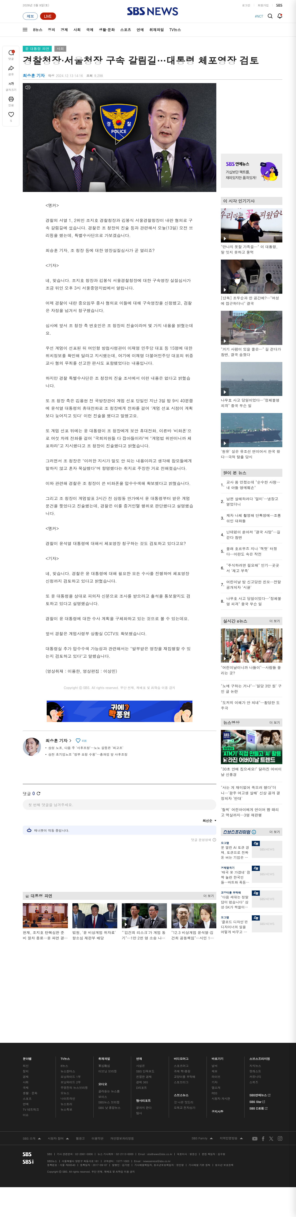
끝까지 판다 (144, 1041)
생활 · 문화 (30, 1026)
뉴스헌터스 (68, 1005)
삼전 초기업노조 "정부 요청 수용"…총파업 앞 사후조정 (88, 754)
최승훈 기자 (58, 740)
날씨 (214, 999)
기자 (214, 1015)
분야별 (27, 991)
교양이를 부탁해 (231, 892)
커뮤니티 (255, 1010)
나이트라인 (68, 1032)
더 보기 (207, 895)
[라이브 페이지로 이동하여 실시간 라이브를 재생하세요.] (48, 16)
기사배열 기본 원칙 (199, 1098)
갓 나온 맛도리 (184, 1035)
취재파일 (156, 29)
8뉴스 (37, 29)
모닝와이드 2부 (71, 1015)
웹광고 (80, 1072)
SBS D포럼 (258, 1041)
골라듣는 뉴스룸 (109, 1025)
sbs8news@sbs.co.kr (159, 1087)
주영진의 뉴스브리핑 (74, 1021)
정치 (51, 29)
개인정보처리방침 (122, 1072)
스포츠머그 (181, 999)
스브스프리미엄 (259, 991)
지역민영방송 (231, 1071)
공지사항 (217, 1045)
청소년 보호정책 (224, 1098)
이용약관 (97, 1072)
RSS (214, 1026)
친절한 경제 (144, 1010)
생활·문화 (107, 29)
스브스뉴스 (181, 1027)
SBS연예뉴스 (259, 1028)
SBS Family (202, 1071)
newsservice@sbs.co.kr (156, 1094)
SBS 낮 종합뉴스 (109, 1041)
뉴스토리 (66, 1037)
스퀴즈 (253, 1015)
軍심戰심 (104, 999)
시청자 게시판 (221, 1032)
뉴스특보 (66, 1043)
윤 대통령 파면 (37, 48)
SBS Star (257, 1034)
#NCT (259, 16)
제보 (214, 1005)
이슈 (26, 1048)
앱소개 (216, 1021)
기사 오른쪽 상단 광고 (250, 112)
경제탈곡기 (228, 868)
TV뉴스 (175, 29)
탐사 (139, 1046)
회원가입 (263, 5)
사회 (77, 29)
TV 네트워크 (31, 1043)
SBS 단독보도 (145, 1005)
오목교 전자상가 (184, 1041)
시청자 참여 (58, 1072)
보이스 (102, 1030)
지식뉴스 (255, 999)
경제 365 (142, 1015)
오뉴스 (65, 1026)
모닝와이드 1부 (71, 1010)
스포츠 (125, 29)
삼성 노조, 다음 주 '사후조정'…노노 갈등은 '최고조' (85, 747)
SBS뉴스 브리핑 (109, 1035)
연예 (140, 29)
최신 (26, 999)
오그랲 (225, 843)
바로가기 (217, 991)
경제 (64, 29)
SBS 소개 (32, 1072)
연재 (139, 991)
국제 (89, 29)
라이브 (216, 1010)
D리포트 (141, 1021)
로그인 (246, 5)
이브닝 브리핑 (107, 1005)
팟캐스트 (255, 1005)
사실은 (140, 999)
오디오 (102, 1016)
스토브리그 (181, 1015)
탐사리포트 (143, 1033)
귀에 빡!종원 (182, 1005)
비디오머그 (181, 991)
